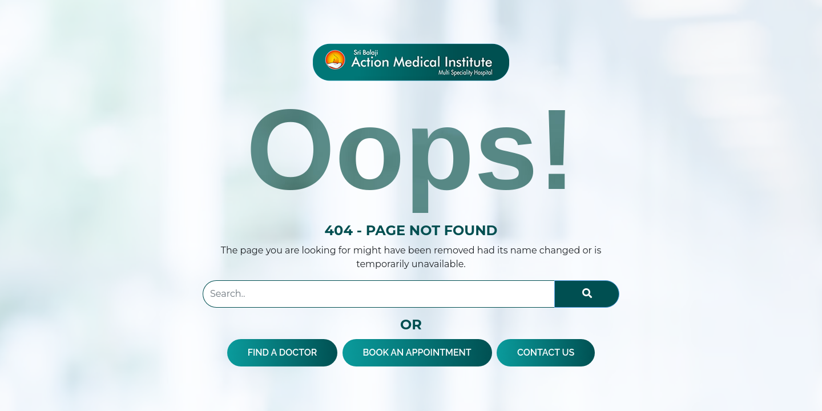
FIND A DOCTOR (282, 352)
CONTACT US (545, 352)
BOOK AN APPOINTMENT (417, 352)
